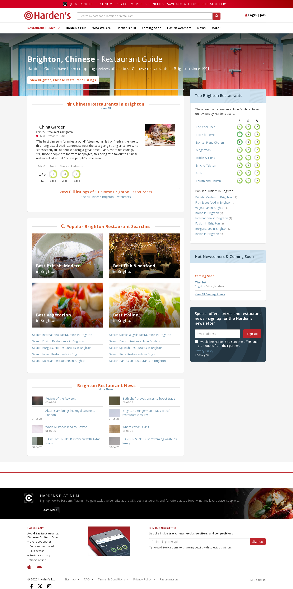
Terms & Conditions (111, 579)
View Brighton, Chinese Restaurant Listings (63, 80)
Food (53, 166)
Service (64, 166)
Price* (41, 166)
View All (106, 108)
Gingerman (203, 150)
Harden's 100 (126, 28)
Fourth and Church (208, 181)
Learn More (49, 510)
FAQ (87, 579)
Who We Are (101, 28)
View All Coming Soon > (210, 294)
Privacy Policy (204, 351)
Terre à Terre (205, 135)
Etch (199, 173)
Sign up (252, 334)
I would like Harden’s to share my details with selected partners (190, 547)
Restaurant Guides (43, 28)
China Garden (52, 127)
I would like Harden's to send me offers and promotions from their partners (226, 343)
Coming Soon (151, 28)
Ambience (77, 166)
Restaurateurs (169, 579)
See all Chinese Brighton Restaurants (106, 197)
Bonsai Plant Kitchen (210, 142)
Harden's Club (76, 28)
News (201, 28)
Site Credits (258, 580)
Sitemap (70, 579)
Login (251, 15)
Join (263, 15)
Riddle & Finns (205, 158)
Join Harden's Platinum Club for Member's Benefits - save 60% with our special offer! (148, 4)
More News (105, 389)
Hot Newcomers (179, 28)
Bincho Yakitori (206, 165)
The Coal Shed (205, 127)
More (216, 28)
